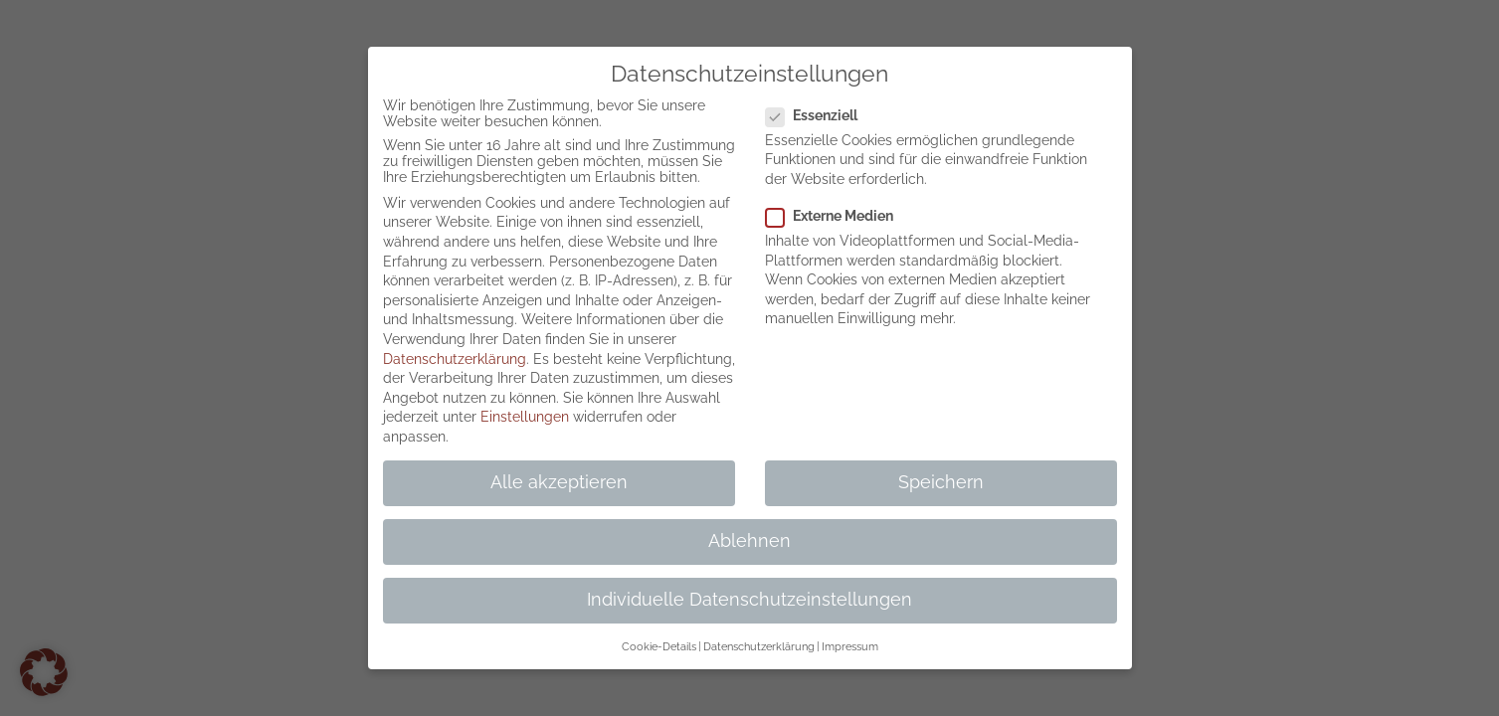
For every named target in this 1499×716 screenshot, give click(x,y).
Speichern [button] (941, 482)
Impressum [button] (850, 646)
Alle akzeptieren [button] (559, 482)
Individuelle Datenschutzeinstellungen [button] (749, 600)
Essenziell (819, 115)
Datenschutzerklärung (454, 359)
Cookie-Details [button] (659, 646)
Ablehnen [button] (749, 541)
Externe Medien (837, 216)
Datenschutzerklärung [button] (759, 646)
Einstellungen (524, 417)
